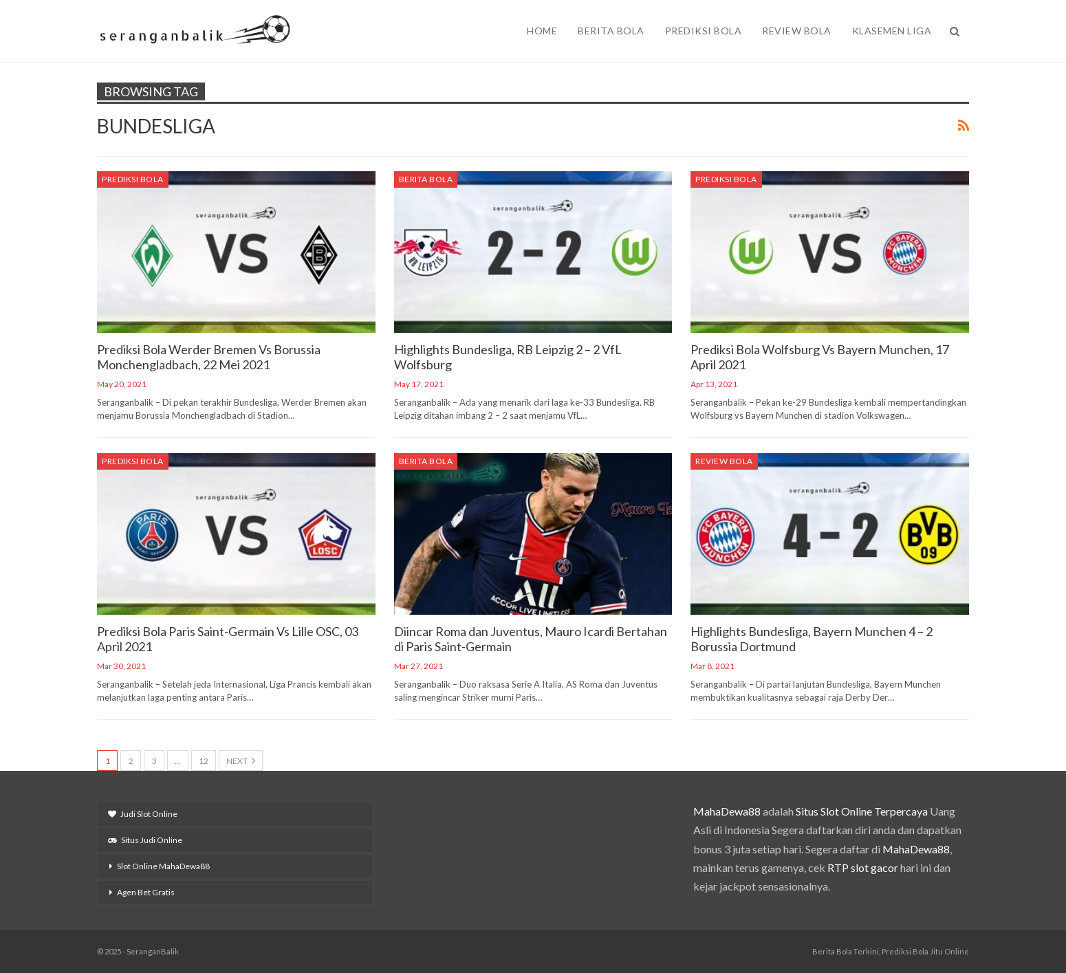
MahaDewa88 (727, 811)
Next (240, 760)
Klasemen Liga (892, 30)
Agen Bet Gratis (146, 892)
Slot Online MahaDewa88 (163, 866)
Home (542, 30)
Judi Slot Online (142, 814)
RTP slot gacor (862, 867)
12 (203, 761)
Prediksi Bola (703, 30)
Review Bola (796, 30)
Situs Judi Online (145, 840)
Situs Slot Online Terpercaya (862, 811)
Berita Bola (611, 30)
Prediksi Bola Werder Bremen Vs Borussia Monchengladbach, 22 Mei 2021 (208, 357)
